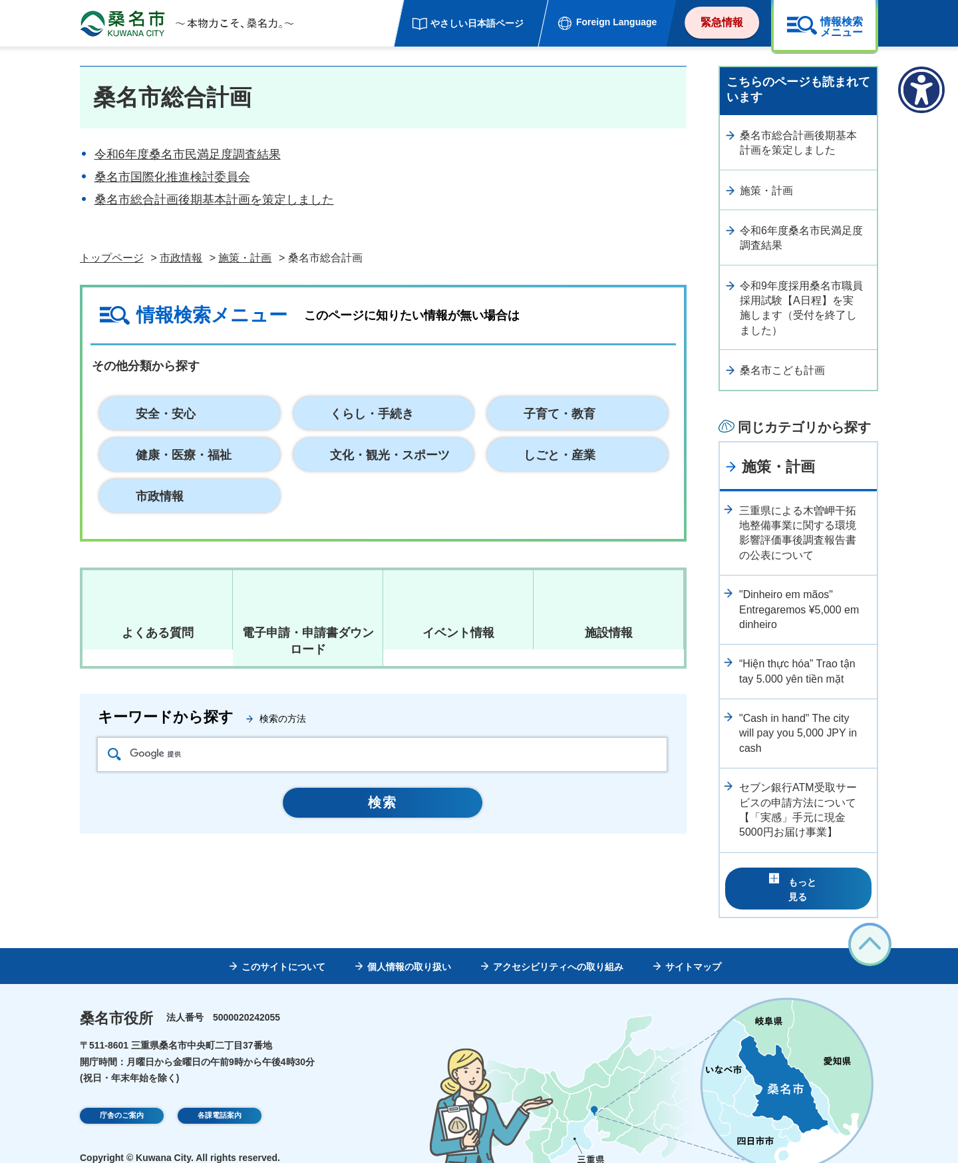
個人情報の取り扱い (409, 946)
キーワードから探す (166, 717)
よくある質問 (158, 632)
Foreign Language (616, 22)
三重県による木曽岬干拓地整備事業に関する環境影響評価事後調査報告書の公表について (797, 533)
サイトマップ (693, 946)
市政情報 (181, 257)
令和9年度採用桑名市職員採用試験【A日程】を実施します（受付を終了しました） (801, 308)
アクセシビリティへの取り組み (558, 946)
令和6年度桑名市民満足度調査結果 (187, 154)
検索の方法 (282, 718)
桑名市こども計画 (782, 370)
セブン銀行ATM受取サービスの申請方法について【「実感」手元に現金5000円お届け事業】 (798, 810)
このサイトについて (283, 946)
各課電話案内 (219, 1097)
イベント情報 (458, 632)
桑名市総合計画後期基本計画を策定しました (214, 199)
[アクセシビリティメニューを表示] (921, 90)
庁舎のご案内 (122, 1097)
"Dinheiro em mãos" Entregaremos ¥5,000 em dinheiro (799, 609)
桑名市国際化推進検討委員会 (172, 177)
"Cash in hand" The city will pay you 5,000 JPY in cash (798, 733)
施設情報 (609, 632)
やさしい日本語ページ (477, 23)
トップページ (112, 257)
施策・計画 (244, 257)
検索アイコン (114, 754)
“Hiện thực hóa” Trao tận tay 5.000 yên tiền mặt (797, 671)
